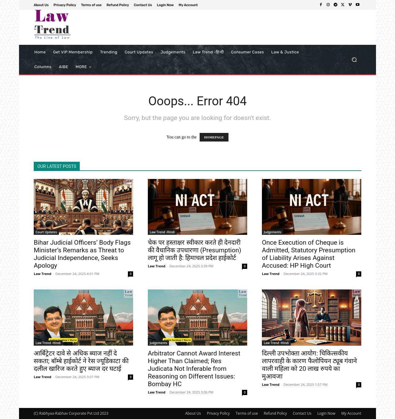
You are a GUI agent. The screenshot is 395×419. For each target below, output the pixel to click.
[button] (354, 59)
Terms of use (247, 413)
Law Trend (42, 273)
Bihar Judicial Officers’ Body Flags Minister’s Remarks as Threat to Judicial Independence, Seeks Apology (82, 254)
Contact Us (302, 413)
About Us (193, 413)
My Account (351, 413)
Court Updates (46, 232)
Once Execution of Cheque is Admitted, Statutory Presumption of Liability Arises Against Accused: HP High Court (308, 254)
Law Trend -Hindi (162, 232)
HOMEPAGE (214, 137)
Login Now (326, 413)
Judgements (272, 232)
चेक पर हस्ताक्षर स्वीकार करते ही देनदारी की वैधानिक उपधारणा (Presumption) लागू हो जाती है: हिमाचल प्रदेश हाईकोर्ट (194, 250)
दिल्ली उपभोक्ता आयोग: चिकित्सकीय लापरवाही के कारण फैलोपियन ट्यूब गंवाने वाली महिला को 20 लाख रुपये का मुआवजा (309, 365)
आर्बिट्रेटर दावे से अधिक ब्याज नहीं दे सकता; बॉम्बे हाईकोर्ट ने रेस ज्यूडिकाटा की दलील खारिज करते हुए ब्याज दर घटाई (81, 361)
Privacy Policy (218, 413)
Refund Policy (275, 413)
